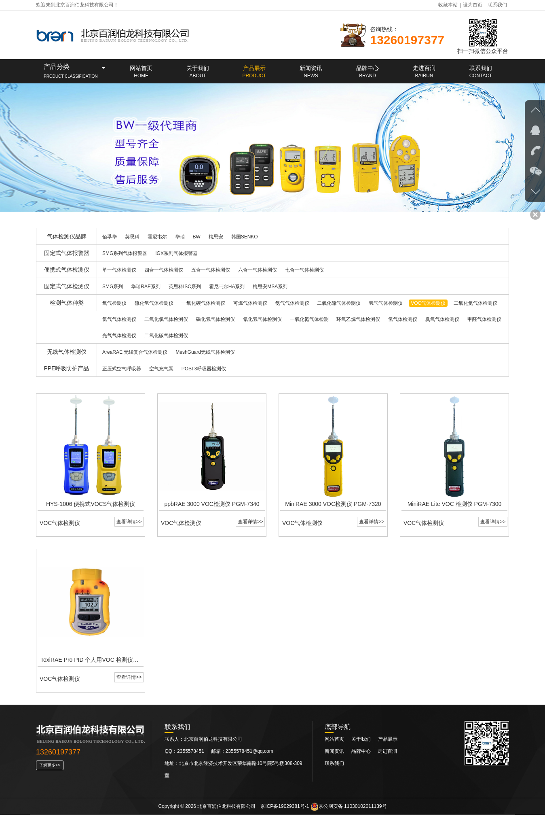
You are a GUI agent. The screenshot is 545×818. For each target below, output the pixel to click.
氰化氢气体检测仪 (262, 319)
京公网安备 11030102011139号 (349, 809)
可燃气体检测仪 (250, 303)
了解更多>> (49, 768)
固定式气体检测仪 (66, 286)
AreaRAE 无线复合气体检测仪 (134, 352)
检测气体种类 (67, 303)
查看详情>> (128, 524)
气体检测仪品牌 (67, 236)
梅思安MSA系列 (270, 286)
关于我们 (361, 742)
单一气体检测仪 (119, 270)
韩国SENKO (244, 237)
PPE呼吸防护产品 (66, 368)
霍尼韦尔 (157, 237)
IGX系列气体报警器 (176, 253)
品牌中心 (361, 754)
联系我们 (497, 5)
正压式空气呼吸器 (121, 369)
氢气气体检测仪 (386, 303)
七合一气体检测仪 (304, 270)
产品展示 (387, 742)
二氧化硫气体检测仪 (339, 303)
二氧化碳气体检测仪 (166, 335)
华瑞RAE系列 (146, 286)
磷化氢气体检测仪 (215, 319)
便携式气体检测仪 (66, 269)
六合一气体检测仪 (257, 270)
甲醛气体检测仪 (484, 319)
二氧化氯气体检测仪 (166, 319)
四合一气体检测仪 (163, 270)
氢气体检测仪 (402, 319)
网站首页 (334, 742)
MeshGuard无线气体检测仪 (205, 352)
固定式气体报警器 (66, 253)
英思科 (132, 237)
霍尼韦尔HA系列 (227, 286)
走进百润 (387, 754)
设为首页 (472, 5)
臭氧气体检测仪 (442, 319)
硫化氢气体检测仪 (154, 303)
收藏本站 (448, 5)
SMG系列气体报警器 (124, 253)
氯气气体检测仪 (119, 319)
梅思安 (216, 237)
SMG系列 (112, 286)
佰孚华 (109, 237)
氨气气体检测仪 (292, 303)
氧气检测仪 (114, 303)
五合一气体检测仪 (210, 270)
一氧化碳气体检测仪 (203, 303)
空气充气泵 (161, 369)
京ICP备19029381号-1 (284, 809)
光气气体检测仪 (119, 335)
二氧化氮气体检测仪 (475, 303)
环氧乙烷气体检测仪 (358, 319)
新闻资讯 (335, 754)
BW (197, 237)
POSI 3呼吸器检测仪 (204, 369)
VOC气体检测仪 (428, 303)
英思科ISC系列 (185, 286)
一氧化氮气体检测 (309, 319)
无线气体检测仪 (67, 351)
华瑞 (180, 237)
